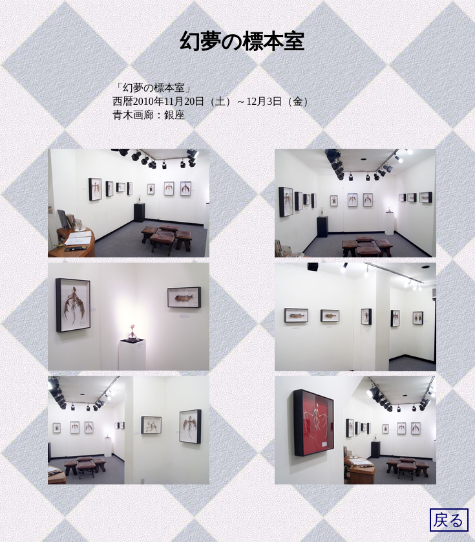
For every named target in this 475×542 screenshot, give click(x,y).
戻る (449, 520)
